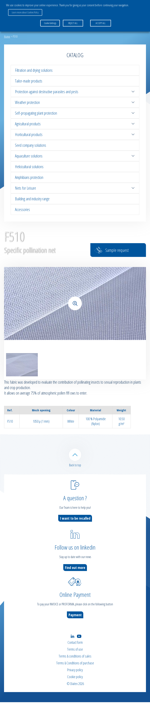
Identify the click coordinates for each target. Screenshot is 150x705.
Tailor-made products (28, 81)
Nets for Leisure (75, 188)
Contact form (75, 645)
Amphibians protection (29, 177)
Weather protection (75, 102)
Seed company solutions (30, 145)
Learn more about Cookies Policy (25, 12)
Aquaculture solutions (75, 156)
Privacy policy (75, 672)
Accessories (22, 209)
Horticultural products (75, 134)
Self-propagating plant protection (75, 113)
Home (7, 36)
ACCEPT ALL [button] (101, 23)
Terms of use (75, 652)
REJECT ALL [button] (73, 23)
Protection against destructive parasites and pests (75, 91)
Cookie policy (75, 679)
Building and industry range (32, 199)
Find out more (75, 570)
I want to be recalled (75, 521)
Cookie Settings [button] (50, 23)
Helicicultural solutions (29, 166)
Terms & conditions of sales (75, 658)
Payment (75, 617)
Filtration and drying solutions (34, 70)
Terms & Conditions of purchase (75, 665)
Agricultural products (75, 124)
